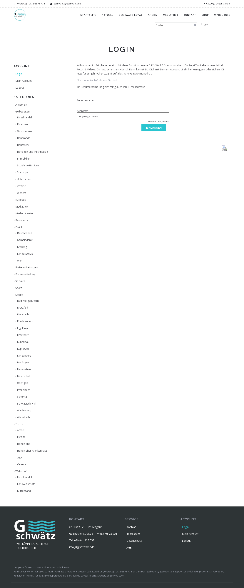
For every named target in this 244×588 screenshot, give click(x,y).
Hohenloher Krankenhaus (32, 450)
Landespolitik (25, 253)
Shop (205, 14)
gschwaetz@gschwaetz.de (65, 3)
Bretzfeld (22, 307)
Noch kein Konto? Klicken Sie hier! (97, 80)
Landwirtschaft (26, 484)
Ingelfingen (23, 328)
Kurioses (20, 199)
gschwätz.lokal (131, 14)
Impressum (133, 534)
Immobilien (23, 158)
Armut (20, 430)
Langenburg (24, 355)
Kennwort (82, 111)
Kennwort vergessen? (158, 121)
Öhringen (22, 383)
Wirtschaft (21, 471)
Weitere (21, 193)
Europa (21, 437)
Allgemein (21, 104)
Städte (19, 295)
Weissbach (23, 417)
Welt (19, 260)
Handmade (23, 138)
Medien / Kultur (24, 213)
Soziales (20, 281)
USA (19, 457)
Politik (19, 227)
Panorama (21, 220)
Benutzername (85, 100)
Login (204, 24)
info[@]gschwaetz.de (81, 547)
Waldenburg (24, 410)
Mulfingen (23, 362)
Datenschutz (134, 540)
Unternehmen (25, 179)
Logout (19, 87)
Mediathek (170, 14)
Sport (18, 288)
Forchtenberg (25, 321)
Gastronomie (25, 131)
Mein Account (23, 80)
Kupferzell (23, 348)
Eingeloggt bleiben (87, 116)
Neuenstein (24, 369)
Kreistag (22, 247)
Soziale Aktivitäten (28, 165)
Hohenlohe (23, 443)
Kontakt (189, 14)
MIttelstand (24, 491)
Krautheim (23, 335)
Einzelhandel (24, 117)
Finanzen (22, 124)
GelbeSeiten (22, 111)
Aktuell (107, 14)
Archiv (153, 14)
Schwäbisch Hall (26, 403)
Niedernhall (24, 376)
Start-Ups (22, 172)
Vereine (21, 186)
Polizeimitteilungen (26, 267)
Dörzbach (23, 314)
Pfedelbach (23, 390)
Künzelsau (23, 342)
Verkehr (21, 464)
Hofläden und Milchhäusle (32, 151)
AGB (129, 547)
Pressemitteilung (25, 274)
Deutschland (24, 233)
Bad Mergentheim (28, 300)
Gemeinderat (25, 240)
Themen (20, 424)
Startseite (88, 14)
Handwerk (23, 145)
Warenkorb (222, 14)
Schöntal (22, 396)
